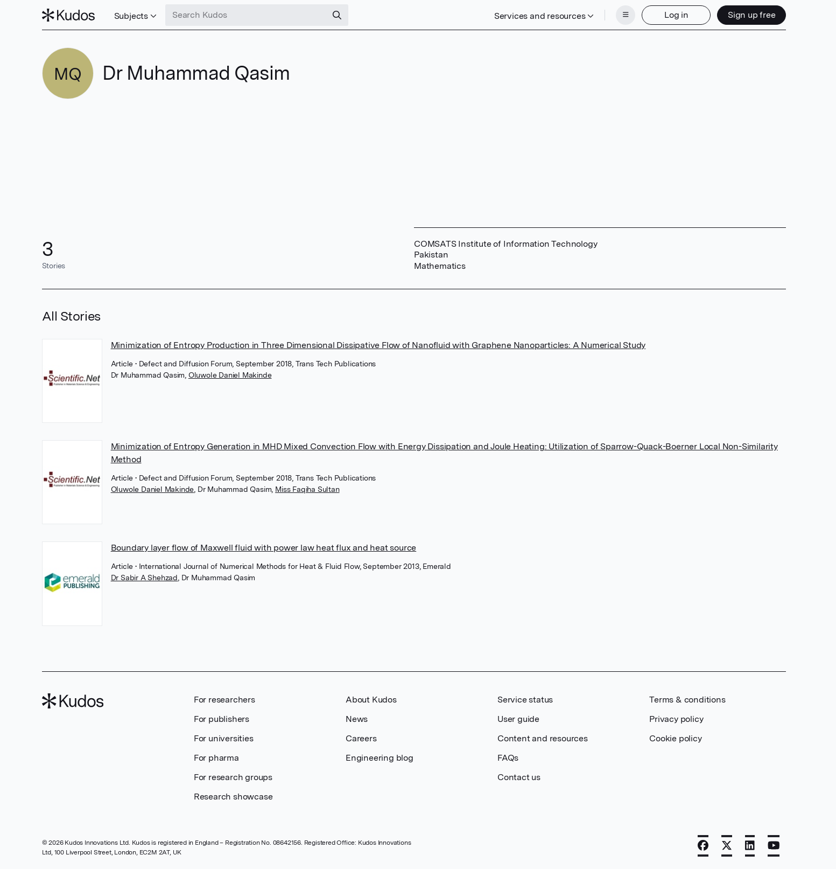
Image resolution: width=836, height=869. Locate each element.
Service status (525, 699)
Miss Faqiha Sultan (307, 489)
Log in (676, 15)
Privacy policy (676, 719)
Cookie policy (675, 738)
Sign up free (752, 15)
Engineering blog (379, 758)
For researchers (224, 699)
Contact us (518, 777)
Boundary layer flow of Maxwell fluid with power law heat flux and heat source (264, 548)
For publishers (221, 719)
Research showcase (233, 796)
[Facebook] (703, 846)
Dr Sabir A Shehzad (144, 577)
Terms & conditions (687, 699)
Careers (361, 738)
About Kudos (371, 699)
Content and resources (542, 738)
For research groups (233, 777)
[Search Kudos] (246, 15)
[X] (726, 846)
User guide (518, 719)
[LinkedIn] (750, 846)
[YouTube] (774, 846)
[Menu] (625, 15)
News (357, 719)
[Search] (337, 15)
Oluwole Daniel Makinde (230, 375)
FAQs (507, 758)
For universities (224, 738)
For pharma (216, 758)
